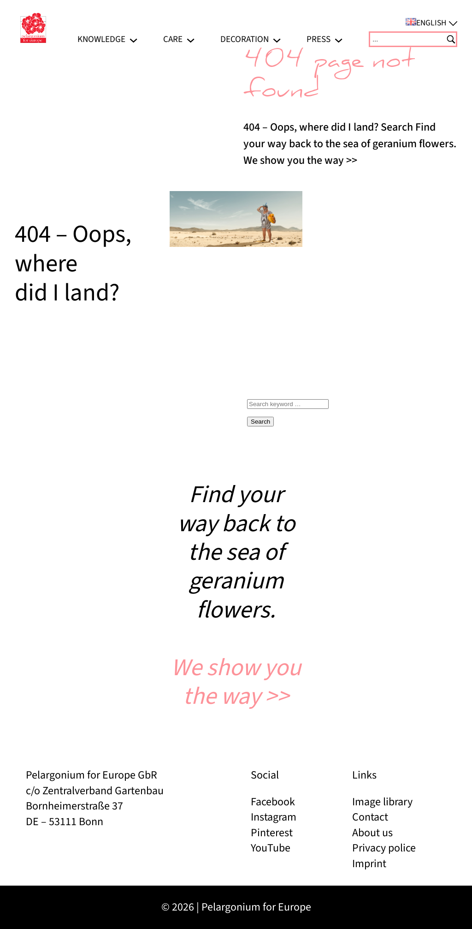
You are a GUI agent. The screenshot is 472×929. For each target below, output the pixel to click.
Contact (370, 817)
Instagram (273, 817)
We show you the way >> (236, 682)
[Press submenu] (338, 39)
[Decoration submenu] (276, 39)
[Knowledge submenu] (133, 39)
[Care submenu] (190, 39)
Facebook (273, 802)
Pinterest (272, 833)
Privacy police (384, 848)
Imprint (369, 864)
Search (260, 421)
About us (372, 833)
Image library (382, 802)
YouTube (270, 848)
